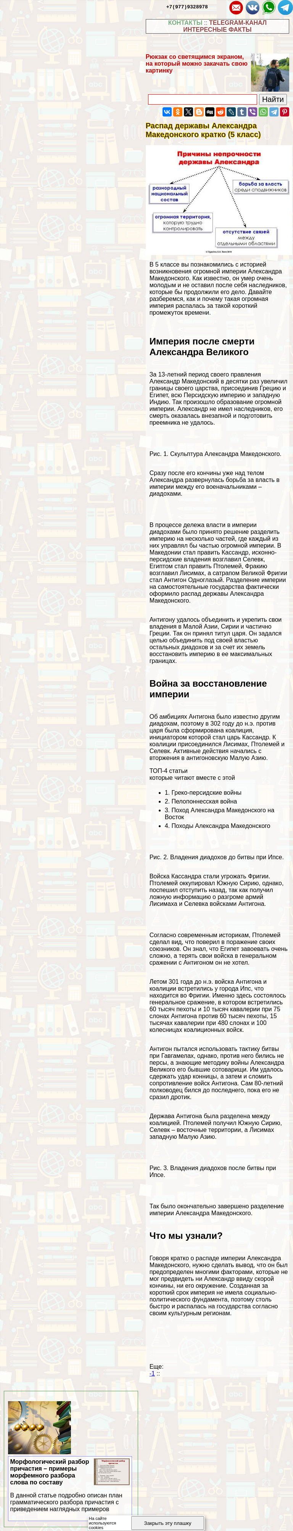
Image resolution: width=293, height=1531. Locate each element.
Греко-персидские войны (206, 792)
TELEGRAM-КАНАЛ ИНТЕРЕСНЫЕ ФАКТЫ (225, 26)
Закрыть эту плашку (168, 1523)
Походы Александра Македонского (220, 826)
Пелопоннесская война (204, 801)
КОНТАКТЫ (185, 22)
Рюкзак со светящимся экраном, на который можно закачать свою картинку (197, 63)
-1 (152, 1373)
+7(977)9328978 (187, 6)
